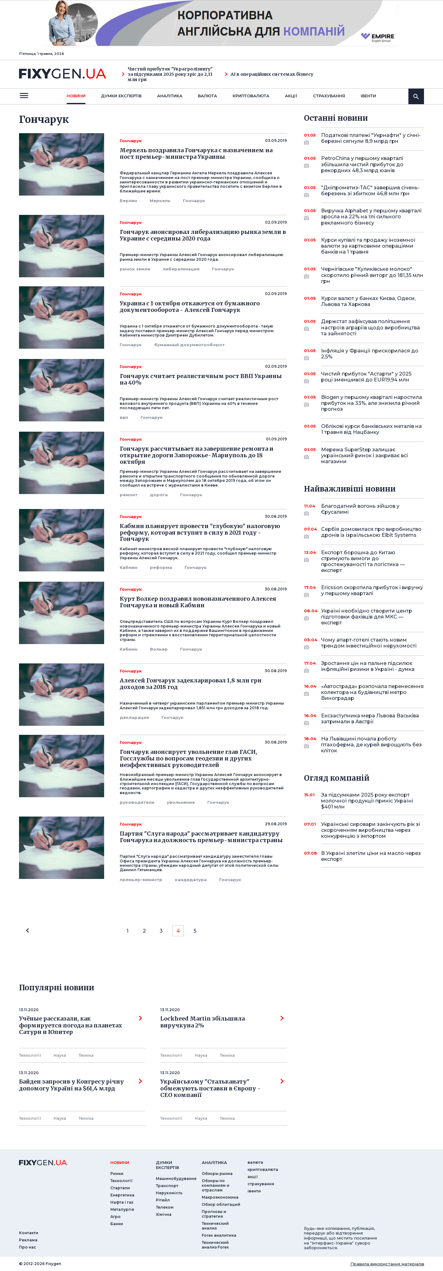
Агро (115, 1216)
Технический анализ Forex (215, 1244)
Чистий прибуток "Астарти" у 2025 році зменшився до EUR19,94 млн (366, 377)
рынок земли (135, 268)
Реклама (28, 1240)
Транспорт (167, 1185)
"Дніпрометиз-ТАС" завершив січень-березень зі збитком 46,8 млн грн (370, 191)
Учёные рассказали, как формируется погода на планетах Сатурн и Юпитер (80, 1025)
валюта (207, 95)
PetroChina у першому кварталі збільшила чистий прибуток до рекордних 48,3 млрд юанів (364, 164)
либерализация (181, 268)
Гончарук (194, 200)
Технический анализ (215, 1225)
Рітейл (163, 1200)
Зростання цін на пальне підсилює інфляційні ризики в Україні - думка (368, 666)
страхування (329, 95)
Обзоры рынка (217, 1173)
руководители (137, 802)
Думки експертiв (121, 95)
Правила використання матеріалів (387, 1263)
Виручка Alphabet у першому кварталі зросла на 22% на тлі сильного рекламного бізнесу (371, 217)
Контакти (28, 1232)
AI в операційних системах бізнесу (269, 74)
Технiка (86, 1055)
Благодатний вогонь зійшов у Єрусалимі (364, 509)
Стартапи (120, 1188)
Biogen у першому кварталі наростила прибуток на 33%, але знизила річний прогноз (371, 403)
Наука (60, 1055)
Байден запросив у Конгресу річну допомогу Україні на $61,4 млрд (80, 1085)
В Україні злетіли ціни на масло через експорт (371, 856)
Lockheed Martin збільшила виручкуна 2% (222, 1022)
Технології (30, 1055)
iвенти (368, 95)
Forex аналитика (219, 1235)
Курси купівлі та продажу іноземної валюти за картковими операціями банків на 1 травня (368, 246)
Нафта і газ (121, 1202)
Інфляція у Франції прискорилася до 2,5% (369, 354)
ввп (124, 417)
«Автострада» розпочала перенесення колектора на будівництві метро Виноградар (372, 692)
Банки (116, 1223)
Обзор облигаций (221, 1204)
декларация (134, 717)
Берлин (128, 200)
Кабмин (128, 567)
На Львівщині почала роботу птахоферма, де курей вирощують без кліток (371, 745)
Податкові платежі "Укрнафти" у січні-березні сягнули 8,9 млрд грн (371, 138)
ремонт (128, 494)
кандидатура (191, 879)
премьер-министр (141, 879)
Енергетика (122, 1195)
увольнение (181, 802)
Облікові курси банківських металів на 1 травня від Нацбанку (371, 429)
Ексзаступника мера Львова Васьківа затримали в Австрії (370, 719)
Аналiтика (169, 95)
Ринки (116, 1173)
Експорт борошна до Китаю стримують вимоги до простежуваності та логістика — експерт (364, 562)
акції (291, 95)
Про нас (27, 1247)
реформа (161, 567)
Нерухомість (169, 1193)
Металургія (122, 1209)
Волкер (159, 649)
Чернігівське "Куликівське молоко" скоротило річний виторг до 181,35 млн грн (372, 275)
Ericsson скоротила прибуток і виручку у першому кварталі (372, 591)
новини (76, 95)
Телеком (165, 1207)
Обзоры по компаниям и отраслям (215, 1185)
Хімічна (163, 1214)
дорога (159, 494)
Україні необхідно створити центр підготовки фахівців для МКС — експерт (366, 617)
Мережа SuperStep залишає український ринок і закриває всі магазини (364, 455)
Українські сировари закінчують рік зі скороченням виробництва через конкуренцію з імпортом (370, 830)
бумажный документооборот (189, 344)
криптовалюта (251, 95)
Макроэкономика (220, 1197)
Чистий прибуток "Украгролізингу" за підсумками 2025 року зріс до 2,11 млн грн (167, 74)
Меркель (160, 200)
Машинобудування (176, 1178)
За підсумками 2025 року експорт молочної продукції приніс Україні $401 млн (367, 801)
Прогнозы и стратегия (214, 1214)
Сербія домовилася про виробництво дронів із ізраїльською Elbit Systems (371, 532)
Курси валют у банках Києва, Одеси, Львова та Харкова (368, 301)
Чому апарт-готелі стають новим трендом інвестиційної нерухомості (369, 643)
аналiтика (214, 1162)
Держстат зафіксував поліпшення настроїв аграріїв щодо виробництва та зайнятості (370, 327)
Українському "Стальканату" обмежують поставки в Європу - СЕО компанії (222, 1088)
